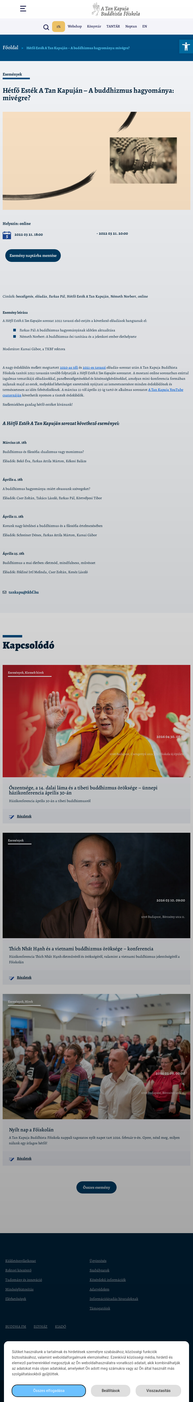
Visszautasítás (158, 1391)
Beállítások (111, 1391)
